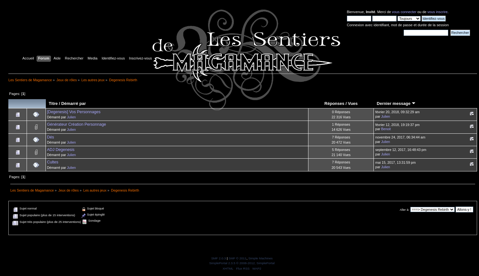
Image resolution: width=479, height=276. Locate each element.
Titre (53, 103)
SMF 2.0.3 (218, 258)
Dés (50, 137)
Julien (71, 117)
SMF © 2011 (238, 258)
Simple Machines (260, 258)
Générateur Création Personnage (76, 124)
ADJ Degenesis (60, 149)
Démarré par (73, 103)
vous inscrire (437, 12)
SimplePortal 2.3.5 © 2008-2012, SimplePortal (241, 263)
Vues (353, 103)
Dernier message (396, 103)
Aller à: (404, 209)
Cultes (52, 162)
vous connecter (404, 12)
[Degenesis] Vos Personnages (73, 112)
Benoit (386, 129)
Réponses (334, 103)
